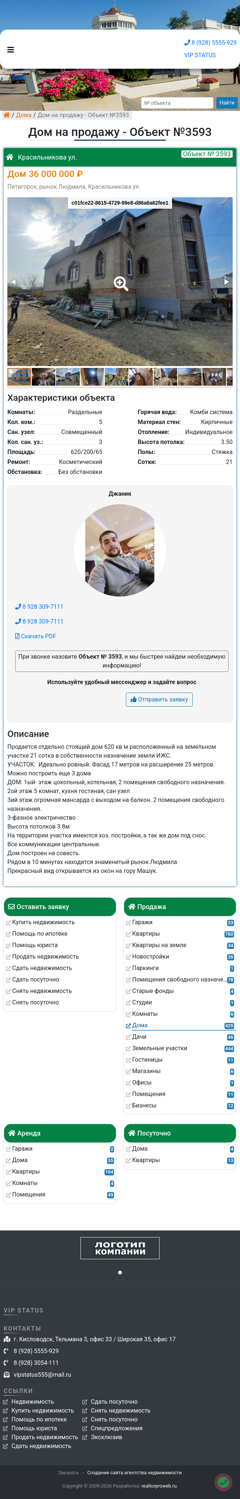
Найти (227, 103)
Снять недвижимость (121, 1410)
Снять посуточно (114, 1419)
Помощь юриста (34, 1428)
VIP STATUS (200, 55)
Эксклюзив (106, 1437)
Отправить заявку (159, 699)
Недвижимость (32, 1401)
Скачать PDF (35, 636)
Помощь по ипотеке (39, 1419)
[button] (120, 278)
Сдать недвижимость (41, 1446)
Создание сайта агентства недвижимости (134, 1472)
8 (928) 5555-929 (210, 42)
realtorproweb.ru (158, 1486)
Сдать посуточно (114, 1401)
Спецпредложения (117, 1428)
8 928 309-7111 (39, 606)
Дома (24, 115)
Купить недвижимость (42, 1410)
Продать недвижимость (44, 1437)
